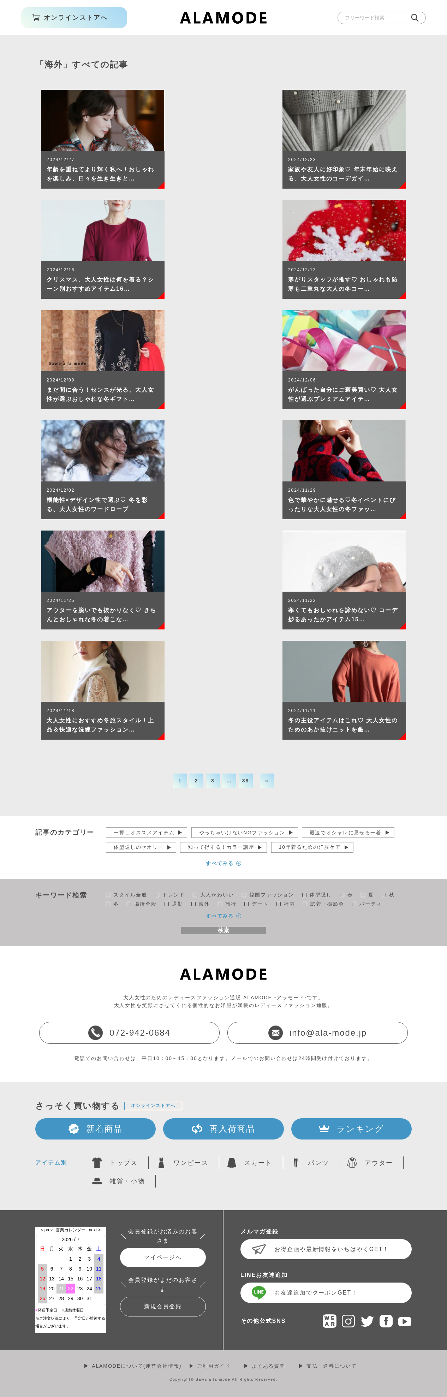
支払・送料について (331, 1366)
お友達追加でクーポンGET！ (316, 1293)
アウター (379, 1162)
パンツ (318, 1162)
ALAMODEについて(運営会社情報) (136, 1366)
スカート (258, 1162)
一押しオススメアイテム (144, 832)
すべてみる (220, 863)
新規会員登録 (163, 1306)
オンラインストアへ (153, 1105)
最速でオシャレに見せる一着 (346, 832)
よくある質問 (269, 1366)
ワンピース (191, 1162)
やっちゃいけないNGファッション (242, 832)
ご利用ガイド (214, 1366)
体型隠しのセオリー (138, 847)
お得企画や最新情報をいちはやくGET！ (331, 1249)
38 (245, 780)
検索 (223, 930)
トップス (123, 1162)
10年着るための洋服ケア (310, 847)
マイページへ (163, 1257)
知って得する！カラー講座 (221, 847)
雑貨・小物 (127, 1181)
